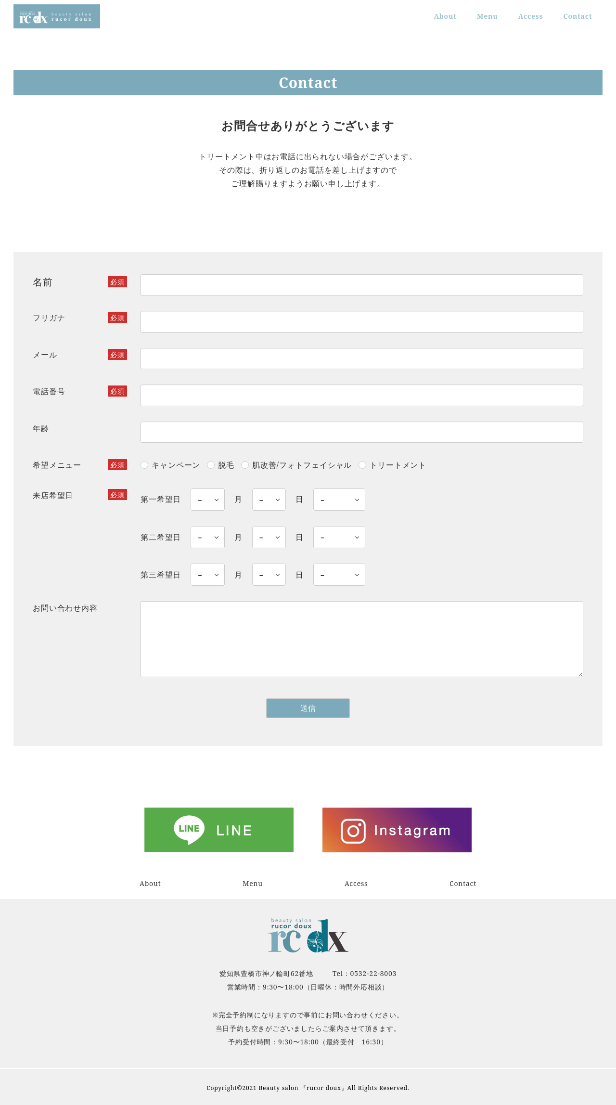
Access (356, 883)
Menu (253, 883)
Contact (462, 883)
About (150, 883)
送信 (323, 708)
